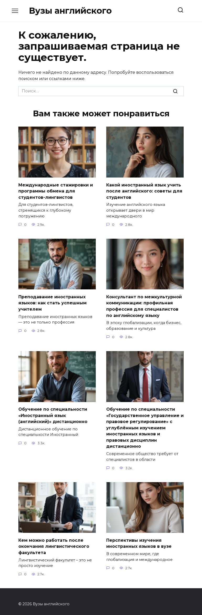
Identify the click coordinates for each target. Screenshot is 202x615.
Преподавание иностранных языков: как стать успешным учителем (52, 301)
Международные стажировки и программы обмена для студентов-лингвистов (55, 190)
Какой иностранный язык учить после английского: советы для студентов (144, 190)
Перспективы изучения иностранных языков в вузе (139, 538)
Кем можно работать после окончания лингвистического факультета (53, 541)
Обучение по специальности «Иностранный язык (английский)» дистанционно (52, 412)
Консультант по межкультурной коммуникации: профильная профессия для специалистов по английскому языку (144, 304)
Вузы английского (70, 11)
